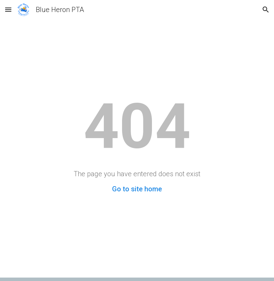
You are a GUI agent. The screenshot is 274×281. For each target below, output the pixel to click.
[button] (8, 9)
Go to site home (137, 189)
